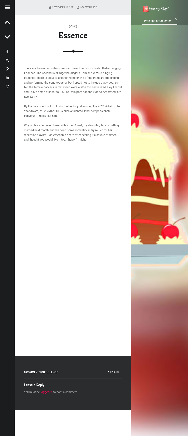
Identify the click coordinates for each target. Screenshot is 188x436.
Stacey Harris (88, 7)
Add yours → (115, 372)
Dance (73, 26)
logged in (47, 392)
